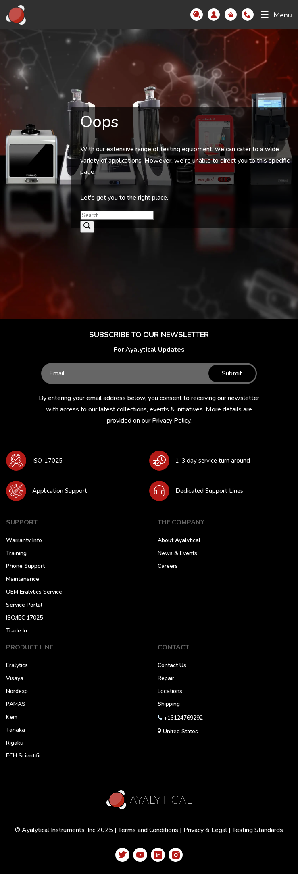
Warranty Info (24, 541)
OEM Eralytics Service (34, 592)
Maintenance (22, 579)
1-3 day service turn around (212, 461)
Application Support (59, 491)
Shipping (169, 704)
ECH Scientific (24, 756)
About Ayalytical (179, 541)
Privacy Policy (171, 420)
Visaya (14, 679)
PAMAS (15, 704)
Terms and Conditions (148, 830)
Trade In (16, 631)
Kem (11, 717)
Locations (170, 691)
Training (16, 554)
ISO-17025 (47, 461)
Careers (168, 566)
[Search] (87, 227)
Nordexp (17, 691)
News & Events (177, 554)
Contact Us (172, 666)
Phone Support (25, 566)
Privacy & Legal (205, 830)
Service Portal (24, 605)
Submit (231, 373)
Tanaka (15, 730)
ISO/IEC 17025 (24, 618)
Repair (166, 679)
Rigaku (14, 743)
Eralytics (17, 666)
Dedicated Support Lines (209, 491)
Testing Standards (257, 830)
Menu (276, 15)
